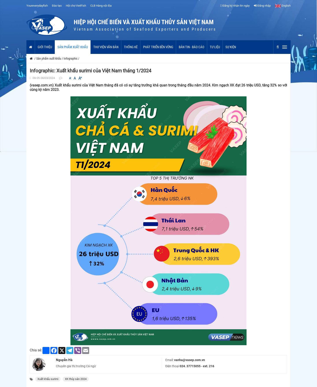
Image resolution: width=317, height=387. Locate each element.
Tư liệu (215, 47)
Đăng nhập (262, 5)
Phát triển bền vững (158, 47)
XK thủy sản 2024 (76, 379)
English (283, 5)
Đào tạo (57, 5)
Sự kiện (230, 47)
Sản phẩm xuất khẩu (72, 47)
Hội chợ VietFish (76, 5)
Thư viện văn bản (105, 47)
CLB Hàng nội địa (101, 5)
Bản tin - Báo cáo (191, 47)
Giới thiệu (45, 47)
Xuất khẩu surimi (47, 379)
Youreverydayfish (37, 5)
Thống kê (131, 47)
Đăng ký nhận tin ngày (235, 5)
